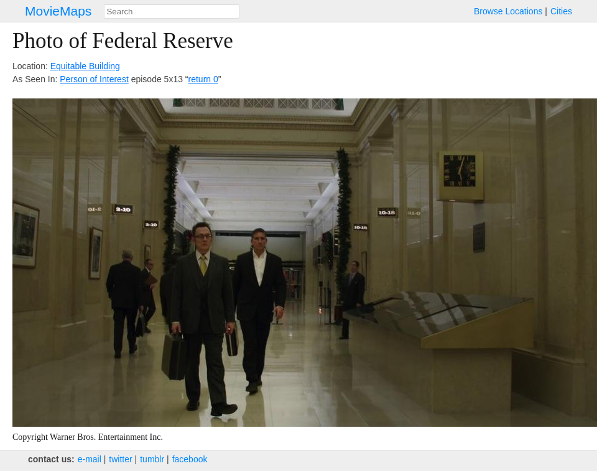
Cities (561, 11)
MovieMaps (58, 10)
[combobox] (171, 11)
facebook (190, 459)
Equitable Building (85, 66)
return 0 (203, 79)
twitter (120, 459)
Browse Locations (508, 11)
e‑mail (89, 459)
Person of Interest (94, 79)
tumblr (152, 459)
